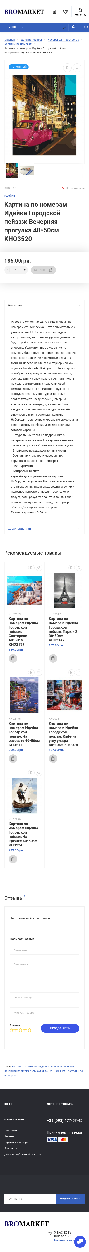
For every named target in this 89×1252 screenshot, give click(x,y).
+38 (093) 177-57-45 (65, 1120)
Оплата (9, 1136)
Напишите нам (64, 1240)
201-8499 (60, 1070)
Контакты (10, 1148)
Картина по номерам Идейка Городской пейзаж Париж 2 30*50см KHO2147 (63, 629)
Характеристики (44, 528)
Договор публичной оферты (22, 1154)
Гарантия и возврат (17, 1142)
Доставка (10, 1130)
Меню (9, 27)
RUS (86, 27)
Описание (44, 305)
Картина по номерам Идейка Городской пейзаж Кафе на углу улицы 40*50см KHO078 (63, 734)
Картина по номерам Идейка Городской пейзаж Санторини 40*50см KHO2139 (23, 632)
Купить (43, 270)
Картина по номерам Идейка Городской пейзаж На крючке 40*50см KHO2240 (23, 834)
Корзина (80, 12)
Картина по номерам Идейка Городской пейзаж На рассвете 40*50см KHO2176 (24, 734)
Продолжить (60, 1028)
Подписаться (70, 1198)
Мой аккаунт (73, 26)
